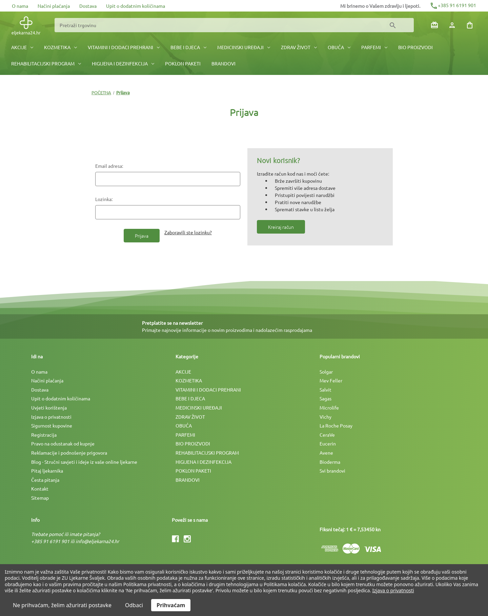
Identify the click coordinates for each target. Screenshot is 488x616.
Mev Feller (331, 380)
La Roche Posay (336, 425)
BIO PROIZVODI (415, 47)
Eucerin (328, 443)
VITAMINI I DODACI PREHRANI (124, 47)
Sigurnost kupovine (51, 425)
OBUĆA (339, 47)
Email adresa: (109, 166)
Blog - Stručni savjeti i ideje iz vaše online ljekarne (84, 462)
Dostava (88, 6)
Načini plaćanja (54, 6)
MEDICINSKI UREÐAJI (243, 47)
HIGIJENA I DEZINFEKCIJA (123, 63)
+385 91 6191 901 (453, 5)
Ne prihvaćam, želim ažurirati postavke (62, 605)
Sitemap (40, 498)
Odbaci (134, 605)
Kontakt (39, 488)
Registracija (44, 435)
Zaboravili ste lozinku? (188, 232)
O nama (20, 6)
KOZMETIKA (60, 47)
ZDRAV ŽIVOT (299, 47)
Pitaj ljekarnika (47, 471)
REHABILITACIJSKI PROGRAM (46, 63)
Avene (326, 453)
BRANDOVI (223, 63)
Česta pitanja (45, 480)
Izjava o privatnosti (51, 417)
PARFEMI (374, 47)
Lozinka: (104, 199)
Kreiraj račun (281, 226)
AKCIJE (22, 47)
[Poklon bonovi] (434, 25)
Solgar (326, 372)
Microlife (329, 407)
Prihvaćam (171, 605)
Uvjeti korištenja (49, 407)
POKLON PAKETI (183, 63)
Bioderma (330, 462)
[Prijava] (452, 25)
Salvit (325, 389)
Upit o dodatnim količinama (135, 6)
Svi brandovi (332, 471)
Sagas (325, 398)
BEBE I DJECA (188, 47)
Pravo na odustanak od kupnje (63, 443)
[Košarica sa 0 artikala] (470, 25)
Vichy (325, 417)
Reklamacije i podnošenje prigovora (69, 453)
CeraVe (327, 435)
